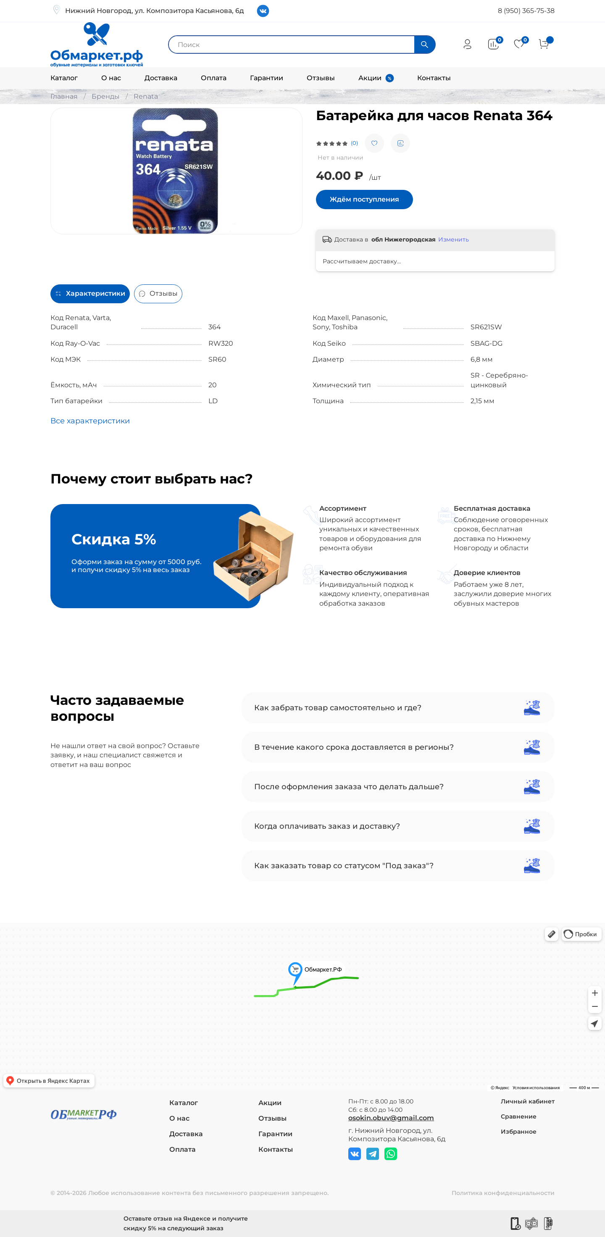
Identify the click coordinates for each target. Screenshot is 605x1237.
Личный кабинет (528, 1101)
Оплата (213, 78)
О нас (111, 78)
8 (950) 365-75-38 (526, 11)
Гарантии (266, 78)
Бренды (106, 96)
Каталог (64, 78)
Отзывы (321, 78)
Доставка (161, 78)
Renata (146, 96)
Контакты (434, 78)
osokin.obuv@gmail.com (391, 1118)
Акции (369, 78)
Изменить (453, 239)
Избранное (519, 1131)
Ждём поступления (364, 199)
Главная (64, 96)
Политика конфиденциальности (503, 1193)
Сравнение (519, 1116)
